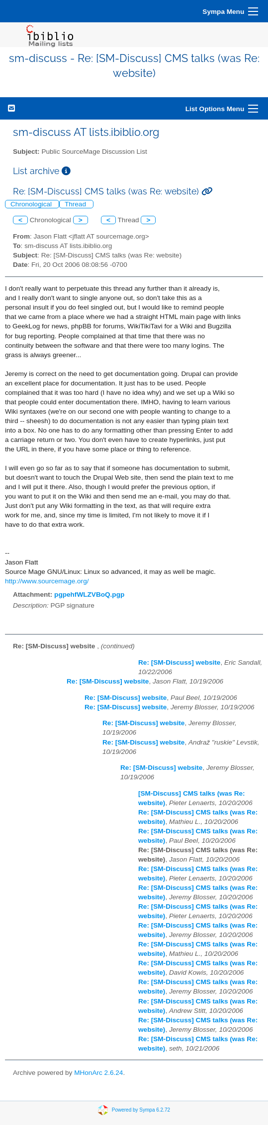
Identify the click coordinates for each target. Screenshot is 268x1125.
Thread (76, 204)
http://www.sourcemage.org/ (47, 581)
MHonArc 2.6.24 (98, 1072)
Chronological (32, 204)
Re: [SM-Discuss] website (179, 662)
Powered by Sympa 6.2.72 (141, 1110)
